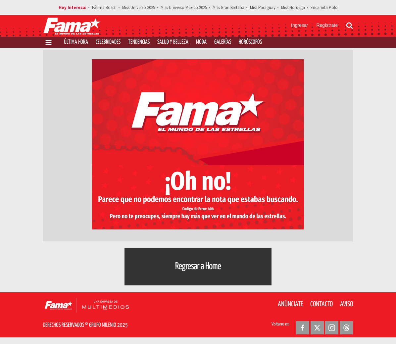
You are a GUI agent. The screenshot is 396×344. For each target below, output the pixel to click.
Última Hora (76, 42)
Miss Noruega (293, 8)
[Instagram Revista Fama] (331, 327)
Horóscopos (250, 42)
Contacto (321, 304)
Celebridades (108, 42)
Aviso (346, 304)
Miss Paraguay (262, 8)
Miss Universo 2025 (138, 8)
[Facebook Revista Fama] (302, 327)
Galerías (222, 42)
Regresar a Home (198, 266)
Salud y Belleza (172, 42)
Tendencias (139, 42)
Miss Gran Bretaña (228, 8)
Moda (201, 42)
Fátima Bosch (104, 8)
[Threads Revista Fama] (346, 327)
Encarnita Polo (324, 8)
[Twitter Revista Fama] (317, 327)
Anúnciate (290, 304)
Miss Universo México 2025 (184, 8)
